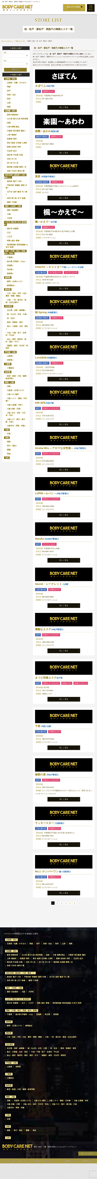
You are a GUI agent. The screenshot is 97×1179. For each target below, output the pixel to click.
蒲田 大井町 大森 (13, 206)
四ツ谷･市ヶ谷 (12, 163)
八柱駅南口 (49, 837)
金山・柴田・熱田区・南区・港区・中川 (22, 1071)
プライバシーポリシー (11, 1176)
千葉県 (9, 257)
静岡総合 (10, 285)
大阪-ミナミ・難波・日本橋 (59, 1116)
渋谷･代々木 (12, 159)
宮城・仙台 (11, 95)
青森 (9, 87)
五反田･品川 (12, 151)
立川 (9, 232)
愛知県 (7, 289)
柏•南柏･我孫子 (42, 184)
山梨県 (9, 356)
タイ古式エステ (55, 276)
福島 (9, 107)
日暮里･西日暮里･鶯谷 (15, 131)
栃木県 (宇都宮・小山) (15, 261)
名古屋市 (8, 306)
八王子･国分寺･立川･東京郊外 (15, 223)
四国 (7, 438)
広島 (9, 434)
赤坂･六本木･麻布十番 (15, 171)
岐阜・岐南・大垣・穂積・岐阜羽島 (21, 1105)
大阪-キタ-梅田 (13, 394)
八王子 (9, 237)
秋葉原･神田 (12, 139)
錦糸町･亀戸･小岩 (14, 181)
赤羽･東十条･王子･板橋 (16, 198)
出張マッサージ (81, 694)
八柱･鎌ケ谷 (41, 276)
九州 (7, 458)
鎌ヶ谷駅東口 (53, 886)
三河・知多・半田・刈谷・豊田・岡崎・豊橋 (24, 1053)
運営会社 (46, 1176)
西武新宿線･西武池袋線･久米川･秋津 (67, 1019)
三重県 (7, 364)
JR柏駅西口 (46, 363)
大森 (9, 214)
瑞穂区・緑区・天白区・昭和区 (54, 1071)
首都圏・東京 (10, 111)
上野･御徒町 (12, 135)
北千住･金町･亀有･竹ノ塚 (17, 192)
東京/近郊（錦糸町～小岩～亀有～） (15, 176)
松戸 (38, 91)
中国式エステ (57, 184)
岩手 (9, 91)
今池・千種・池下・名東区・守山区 (45, 1067)
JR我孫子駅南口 (45, 178)
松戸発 (48, 689)
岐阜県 (7, 372)
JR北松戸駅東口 (47, 548)
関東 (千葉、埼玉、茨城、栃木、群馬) (15, 252)
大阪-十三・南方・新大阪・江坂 (64, 1120)
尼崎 (9, 386)
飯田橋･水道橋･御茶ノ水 (16, 167)
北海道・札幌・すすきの (16, 83)
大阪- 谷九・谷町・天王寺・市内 (36, 1120)
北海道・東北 (10, 79)
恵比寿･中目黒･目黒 (15, 155)
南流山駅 (47, 132)
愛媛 (9, 450)
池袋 (9, 123)
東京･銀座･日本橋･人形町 (17, 143)
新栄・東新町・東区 (15, 322)
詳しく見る (63, 107)
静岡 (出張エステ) (14, 281)
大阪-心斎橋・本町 (14, 405)
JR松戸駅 (44, 86)
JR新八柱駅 (43, 738)
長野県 (9, 360)
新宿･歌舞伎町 (12, 115)
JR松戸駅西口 (60, 455)
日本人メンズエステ (51, 414)
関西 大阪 (9, 382)
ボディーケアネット (7, 41)
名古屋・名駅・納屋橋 (15, 310)
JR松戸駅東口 (52, 501)
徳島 (9, 442)
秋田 (9, 99)
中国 (7, 430)
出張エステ (66, 694)
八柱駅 (51, 594)
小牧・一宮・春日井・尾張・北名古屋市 (60, 1053)
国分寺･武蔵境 (12, 228)
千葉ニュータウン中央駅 (59, 271)
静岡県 (7, 277)
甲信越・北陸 (10, 352)
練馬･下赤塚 (12, 202)
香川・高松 (11, 446)
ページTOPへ (88, 1169)
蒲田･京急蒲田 (12, 210)
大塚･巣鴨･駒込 (13, 127)
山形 (9, 103)
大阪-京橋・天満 (13, 409)
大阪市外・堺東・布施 (15, 426)
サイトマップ (26, 1176)
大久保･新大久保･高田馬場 (17, 119)
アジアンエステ (71, 276)
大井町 (9, 218)
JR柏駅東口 (46, 317)
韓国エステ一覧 (20, 41)
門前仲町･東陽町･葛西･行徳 (35, 992)
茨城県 (9, 265)
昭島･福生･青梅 (13, 241)
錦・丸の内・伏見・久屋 (16, 314)
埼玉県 (9, 269)
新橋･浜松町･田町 (14, 147)
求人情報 (36, 1176)
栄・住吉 (10, 318)
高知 (9, 454)
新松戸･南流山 (42, 137)
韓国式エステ (48, 91)
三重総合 (10, 368)
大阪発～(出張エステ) (15, 390)
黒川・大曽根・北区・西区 (17, 326)
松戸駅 (46, 225)
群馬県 (9, 273)
